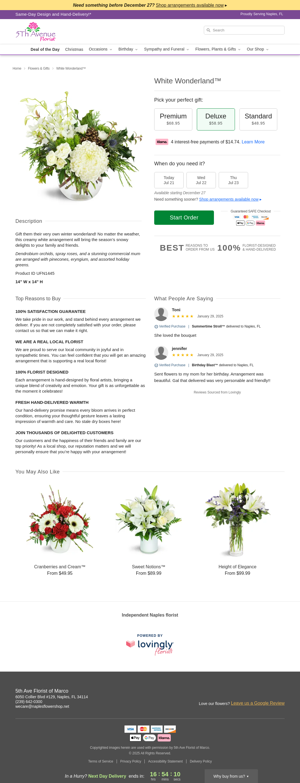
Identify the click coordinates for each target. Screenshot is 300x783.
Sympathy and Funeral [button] (167, 49)
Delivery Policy (201, 761)
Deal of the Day (45, 49)
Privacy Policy (130, 761)
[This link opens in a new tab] (150, 645)
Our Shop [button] (258, 49)
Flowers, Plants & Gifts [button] (218, 49)
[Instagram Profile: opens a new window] (268, 692)
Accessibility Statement (165, 761)
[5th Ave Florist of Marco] (55, 31)
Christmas (74, 49)
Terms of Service (100, 761)
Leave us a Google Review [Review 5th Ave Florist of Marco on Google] (258, 703)
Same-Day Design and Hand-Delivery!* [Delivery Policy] (53, 14)
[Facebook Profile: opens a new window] (281, 692)
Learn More (253, 141)
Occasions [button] (101, 49)
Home (17, 68)
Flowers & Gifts (39, 68)
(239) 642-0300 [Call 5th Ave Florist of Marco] (28, 701)
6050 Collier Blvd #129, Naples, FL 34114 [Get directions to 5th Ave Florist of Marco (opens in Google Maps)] (51, 697)
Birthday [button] (129, 49)
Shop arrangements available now (229, 199)
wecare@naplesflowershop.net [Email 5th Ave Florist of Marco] (42, 706)
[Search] (244, 30)
